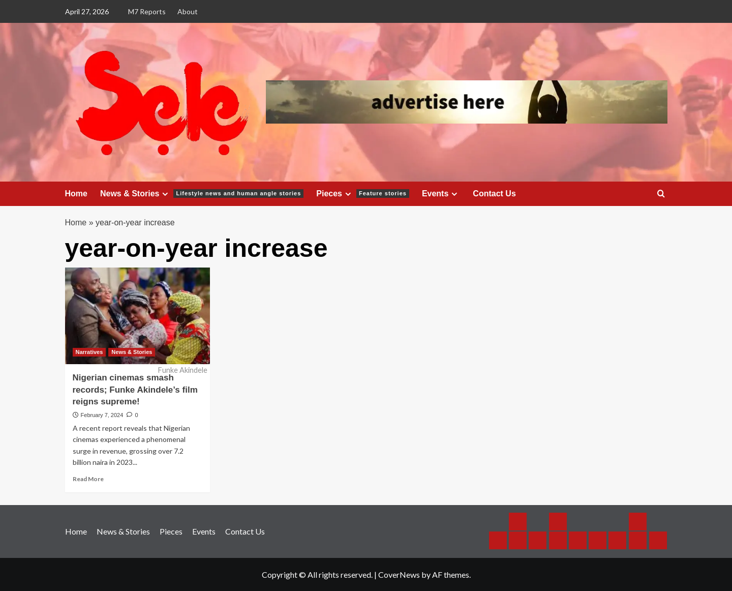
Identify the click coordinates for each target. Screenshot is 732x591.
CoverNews (399, 574)
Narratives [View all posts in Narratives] (89, 352)
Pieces (362, 193)
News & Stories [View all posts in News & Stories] (131, 352)
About (187, 11)
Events (441, 193)
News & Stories (201, 193)
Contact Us (494, 193)
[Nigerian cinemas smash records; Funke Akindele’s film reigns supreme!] (137, 316)
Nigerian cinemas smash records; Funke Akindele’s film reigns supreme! (135, 390)
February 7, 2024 (102, 415)
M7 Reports (147, 11)
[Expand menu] (165, 194)
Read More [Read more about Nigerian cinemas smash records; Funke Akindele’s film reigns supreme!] (88, 479)
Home (76, 193)
